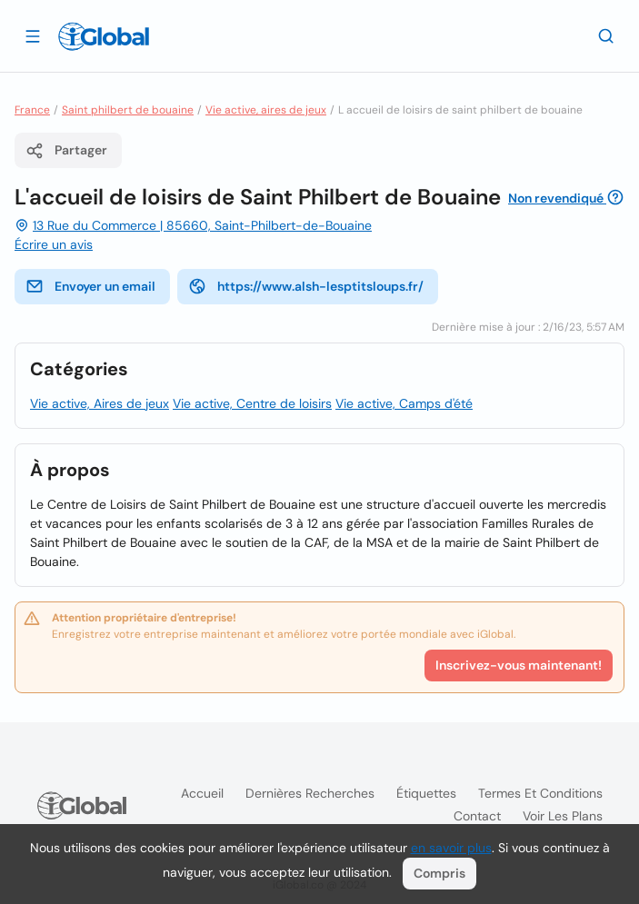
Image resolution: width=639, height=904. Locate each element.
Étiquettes (426, 793)
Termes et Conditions (540, 793)
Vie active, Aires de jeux (99, 403)
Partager (66, 151)
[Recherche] (606, 35)
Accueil (202, 793)
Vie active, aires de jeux (265, 110)
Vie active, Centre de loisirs (252, 403)
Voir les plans (563, 816)
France (32, 110)
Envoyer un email (90, 286)
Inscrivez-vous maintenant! (518, 665)
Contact (477, 816)
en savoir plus (451, 847)
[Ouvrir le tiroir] (33, 35)
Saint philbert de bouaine (128, 110)
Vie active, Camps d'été (404, 403)
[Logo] (103, 36)
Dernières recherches (309, 793)
